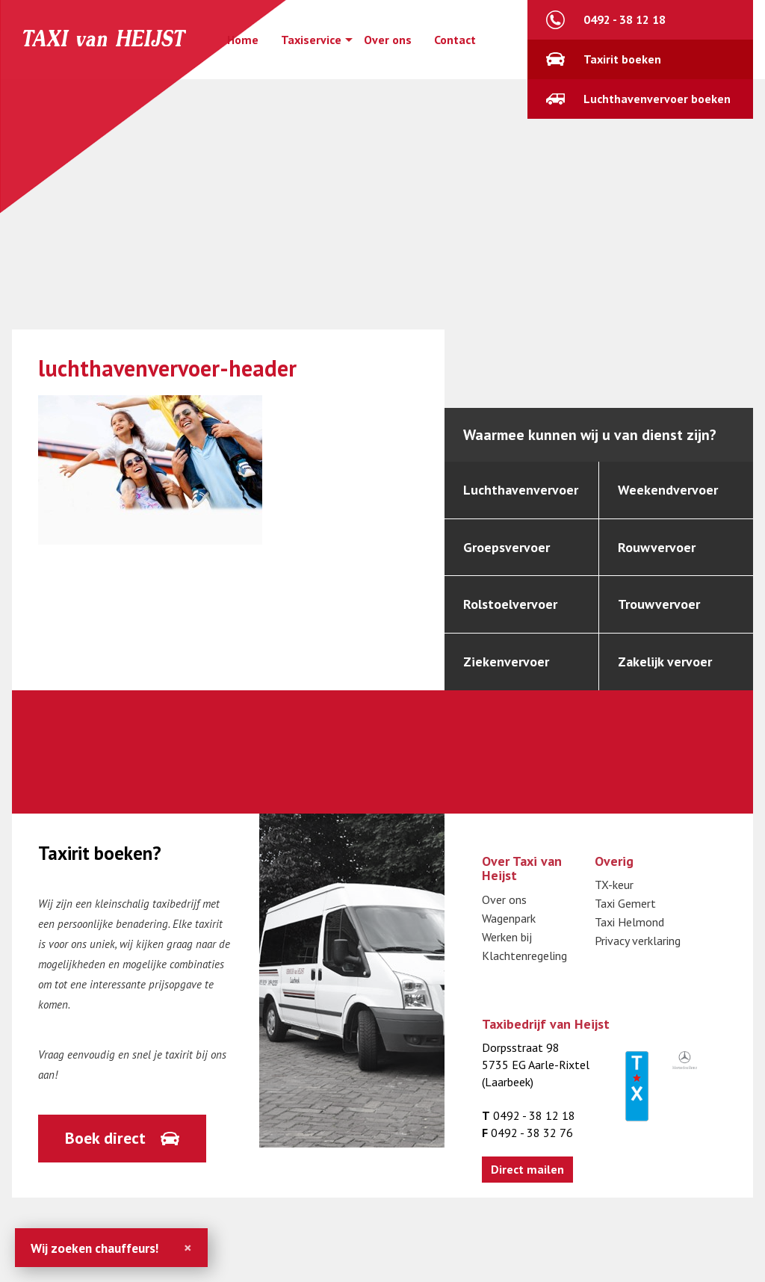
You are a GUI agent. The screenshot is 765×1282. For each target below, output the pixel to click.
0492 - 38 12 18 (624, 19)
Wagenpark (509, 918)
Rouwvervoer (657, 547)
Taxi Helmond (629, 922)
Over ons (388, 39)
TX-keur (614, 885)
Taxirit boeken (622, 59)
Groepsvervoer (506, 547)
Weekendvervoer (668, 489)
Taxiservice (311, 39)
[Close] (188, 1247)
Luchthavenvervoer (520, 489)
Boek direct (105, 1137)
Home (242, 39)
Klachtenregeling (524, 955)
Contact (455, 39)
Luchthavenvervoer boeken (657, 98)
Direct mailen (527, 1169)
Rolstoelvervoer (510, 604)
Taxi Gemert (625, 904)
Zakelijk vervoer (665, 661)
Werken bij (507, 936)
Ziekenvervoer (506, 661)
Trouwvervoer (659, 604)
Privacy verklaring (638, 941)
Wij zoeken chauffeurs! (94, 1248)
